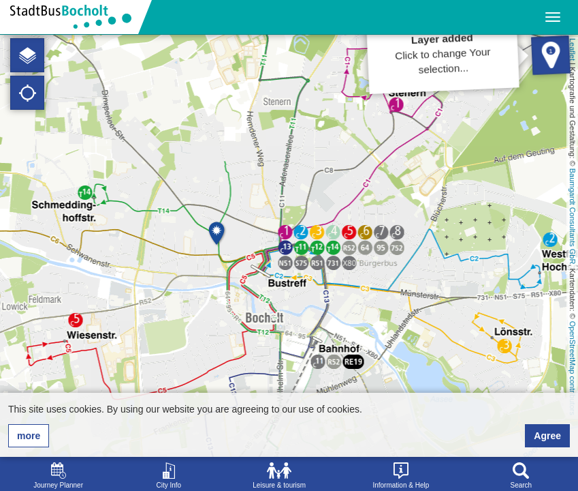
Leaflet (572, 49)
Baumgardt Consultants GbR (572, 216)
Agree (547, 435)
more (28, 435)
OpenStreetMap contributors (572, 368)
